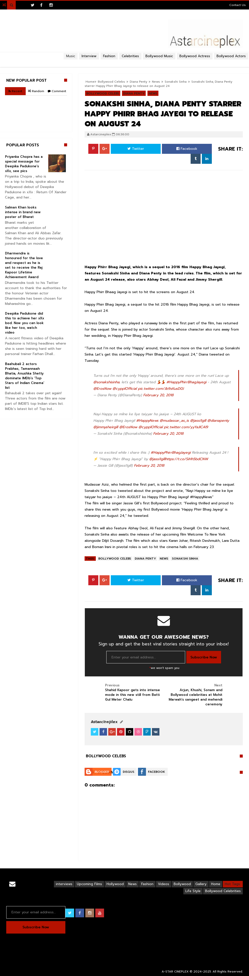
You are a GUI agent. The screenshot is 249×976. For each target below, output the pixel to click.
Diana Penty (145, 558)
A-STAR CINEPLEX (175, 971)
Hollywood (115, 884)
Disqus (128, 772)
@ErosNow (102, 388)
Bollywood (182, 884)
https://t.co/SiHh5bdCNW (186, 459)
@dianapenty (218, 420)
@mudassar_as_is (174, 420)
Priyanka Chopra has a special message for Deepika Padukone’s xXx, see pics (24, 163)
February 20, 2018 (158, 395)
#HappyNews (147, 420)
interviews (64, 884)
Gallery (201, 884)
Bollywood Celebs (114, 558)
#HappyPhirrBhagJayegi (186, 382)
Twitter (135, 148)
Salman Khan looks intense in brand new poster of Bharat (23, 212)
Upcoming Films (89, 884)
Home (215, 884)
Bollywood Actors (231, 56)
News (164, 558)
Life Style (193, 891)
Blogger (102, 772)
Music (70, 56)
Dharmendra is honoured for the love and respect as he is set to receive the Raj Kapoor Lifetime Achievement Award (24, 265)
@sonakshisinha (106, 382)
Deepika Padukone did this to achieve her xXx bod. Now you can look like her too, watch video (24, 323)
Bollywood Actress (194, 56)
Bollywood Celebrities (223, 891)
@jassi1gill (198, 420)
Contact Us (237, 5)
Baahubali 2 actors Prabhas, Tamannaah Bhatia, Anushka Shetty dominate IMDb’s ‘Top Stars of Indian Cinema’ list (24, 376)
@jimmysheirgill (105, 427)
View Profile (102, 722)
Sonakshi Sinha (176, 81)
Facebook (186, 148)
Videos (163, 884)
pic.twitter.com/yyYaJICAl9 (186, 427)
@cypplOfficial (125, 388)
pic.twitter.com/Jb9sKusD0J (161, 388)
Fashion (147, 884)
